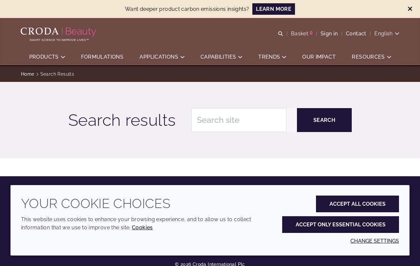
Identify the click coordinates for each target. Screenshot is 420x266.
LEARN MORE (273, 9)
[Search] (324, 120)
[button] (47, 57)
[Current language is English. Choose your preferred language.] (386, 33)
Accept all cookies (357, 204)
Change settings (374, 241)
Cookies (142, 227)
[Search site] (238, 120)
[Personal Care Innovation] (59, 32)
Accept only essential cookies (341, 224)
